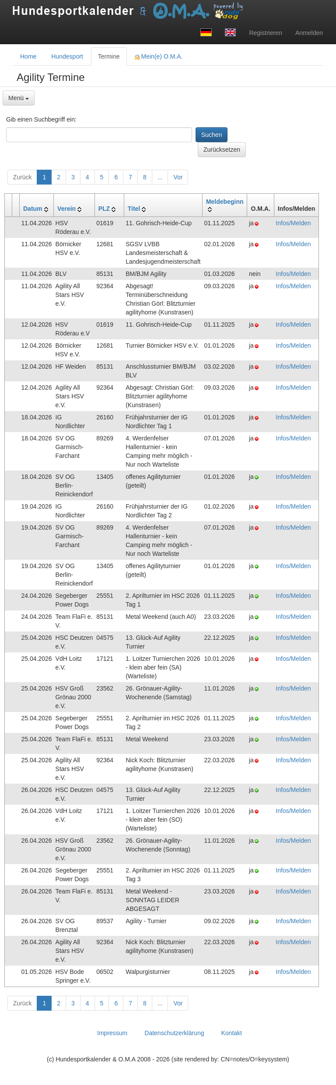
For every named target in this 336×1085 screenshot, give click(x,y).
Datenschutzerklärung (174, 1032)
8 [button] (145, 177)
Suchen (211, 134)
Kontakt (231, 1032)
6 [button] (116, 177)
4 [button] (87, 177)
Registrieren (265, 32)
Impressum (112, 1032)
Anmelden (309, 32)
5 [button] (102, 177)
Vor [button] (177, 177)
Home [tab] (28, 56)
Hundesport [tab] (67, 56)
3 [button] (73, 177)
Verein (66, 208)
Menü (18, 97)
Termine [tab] (109, 56)
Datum (32, 208)
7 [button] (130, 177)
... (160, 177)
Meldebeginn (225, 201)
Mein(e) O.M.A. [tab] (159, 56)
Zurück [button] (22, 177)
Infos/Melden (293, 223)
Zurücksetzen (221, 149)
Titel (134, 208)
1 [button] (44, 177)
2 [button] (58, 177)
